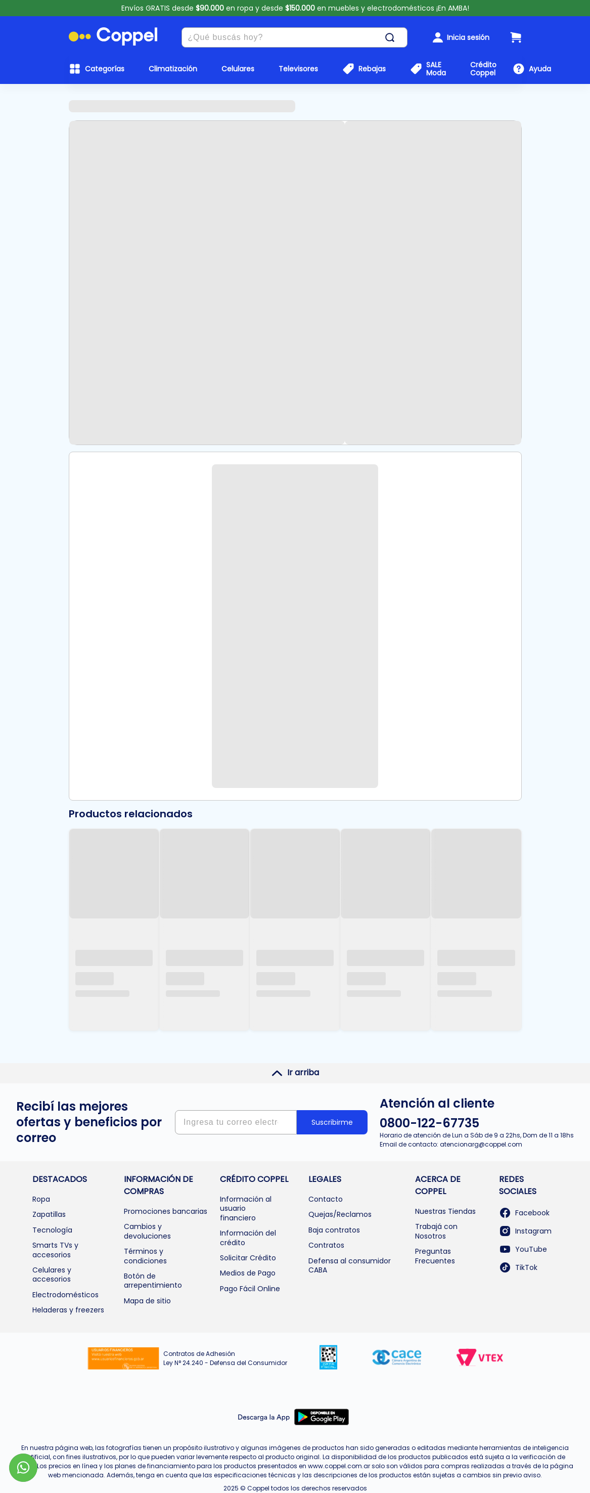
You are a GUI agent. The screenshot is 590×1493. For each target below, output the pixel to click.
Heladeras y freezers (68, 1310)
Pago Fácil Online (250, 1289)
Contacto (325, 1199)
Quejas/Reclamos (340, 1214)
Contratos (326, 1245)
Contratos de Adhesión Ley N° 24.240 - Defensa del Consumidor (225, 1358)
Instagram (525, 1231)
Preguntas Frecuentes (435, 1255)
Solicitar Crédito (248, 1258)
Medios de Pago (248, 1273)
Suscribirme (332, 1122)
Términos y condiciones (145, 1255)
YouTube (523, 1249)
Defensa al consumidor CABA (349, 1265)
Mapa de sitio (147, 1301)
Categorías (104, 69)
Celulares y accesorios (51, 1274)
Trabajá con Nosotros (436, 1231)
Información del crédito (248, 1237)
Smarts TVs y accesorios (55, 1249)
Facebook (524, 1213)
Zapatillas (49, 1214)
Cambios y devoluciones (147, 1231)
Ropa (41, 1199)
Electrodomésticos (65, 1295)
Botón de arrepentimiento (153, 1280)
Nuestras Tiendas (445, 1211)
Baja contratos (334, 1230)
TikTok (518, 1267)
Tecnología (52, 1230)
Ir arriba (295, 1073)
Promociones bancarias (165, 1211)
